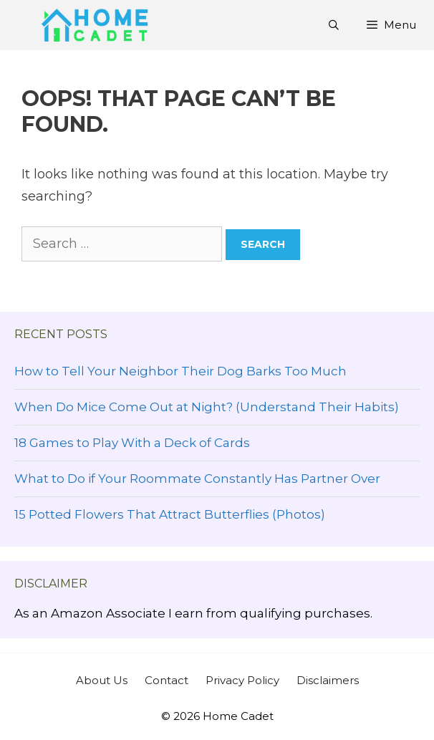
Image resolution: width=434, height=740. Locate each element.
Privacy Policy (242, 680)
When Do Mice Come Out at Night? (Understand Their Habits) (206, 407)
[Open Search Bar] (334, 25)
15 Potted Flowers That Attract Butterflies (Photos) (169, 514)
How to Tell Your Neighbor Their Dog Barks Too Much (180, 371)
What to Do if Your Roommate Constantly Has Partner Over (197, 478)
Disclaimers (327, 680)
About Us (101, 680)
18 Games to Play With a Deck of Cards (132, 443)
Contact (166, 680)
